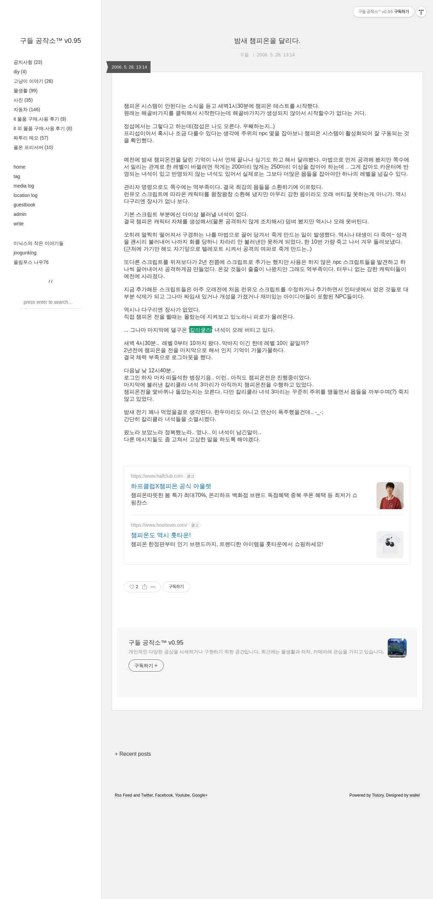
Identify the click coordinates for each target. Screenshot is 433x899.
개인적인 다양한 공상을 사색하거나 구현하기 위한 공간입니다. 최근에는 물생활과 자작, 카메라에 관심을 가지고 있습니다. (256, 746)
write (19, 223)
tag (17, 176)
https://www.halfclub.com (157, 570)
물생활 (26, 90)
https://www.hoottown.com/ (159, 619)
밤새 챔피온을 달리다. (267, 40)
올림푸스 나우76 (31, 262)
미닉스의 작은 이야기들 (39, 243)
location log (26, 195)
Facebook (164, 890)
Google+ (200, 890)
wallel (415, 890)
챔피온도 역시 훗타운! (161, 629)
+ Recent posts (133, 848)
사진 (23, 100)
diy (20, 71)
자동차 (27, 109)
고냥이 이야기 (33, 81)
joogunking (25, 252)
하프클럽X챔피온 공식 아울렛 (171, 580)
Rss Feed (123, 890)
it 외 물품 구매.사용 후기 (43, 128)
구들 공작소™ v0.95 (50, 40)
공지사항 (28, 62)
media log (24, 186)
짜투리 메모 (31, 138)
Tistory (378, 890)
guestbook (25, 204)
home (19, 167)
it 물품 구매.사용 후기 (40, 119)
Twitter (147, 890)
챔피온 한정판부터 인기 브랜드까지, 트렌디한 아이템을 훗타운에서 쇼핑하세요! (227, 639)
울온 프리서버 (33, 147)
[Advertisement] (267, 506)
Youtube (182, 890)
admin (20, 214)
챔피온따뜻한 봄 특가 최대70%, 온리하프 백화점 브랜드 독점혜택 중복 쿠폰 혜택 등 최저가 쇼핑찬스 (244, 593)
